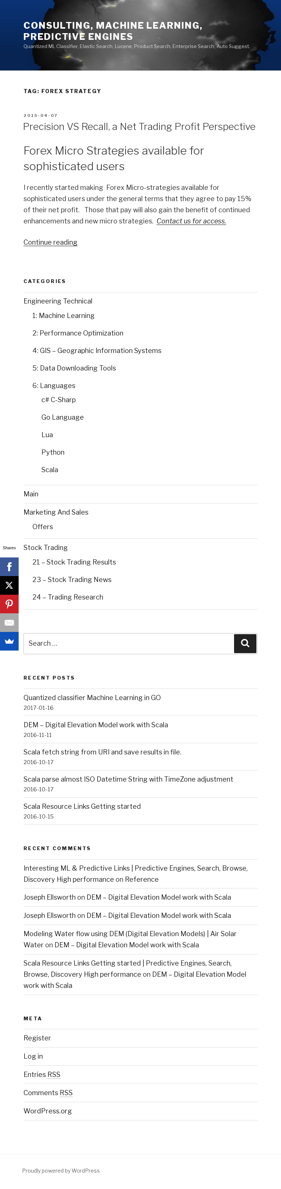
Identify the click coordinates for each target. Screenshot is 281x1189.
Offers (42, 527)
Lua (47, 435)
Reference (142, 879)
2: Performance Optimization (77, 333)
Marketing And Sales (55, 512)
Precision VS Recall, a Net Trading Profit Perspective (139, 126)
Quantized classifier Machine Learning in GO (92, 698)
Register (37, 1038)
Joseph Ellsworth (49, 897)
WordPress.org (47, 1111)
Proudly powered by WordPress (61, 1170)
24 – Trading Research (67, 597)
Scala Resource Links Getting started (82, 806)
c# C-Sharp (58, 400)
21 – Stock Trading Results (74, 562)
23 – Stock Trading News (71, 580)
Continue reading (50, 242)
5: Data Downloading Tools (74, 368)
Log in (33, 1056)
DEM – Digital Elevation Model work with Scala (95, 725)
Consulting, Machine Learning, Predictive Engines (113, 31)
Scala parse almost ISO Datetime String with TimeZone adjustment (128, 779)
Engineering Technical (57, 301)
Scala (49, 470)
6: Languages (53, 386)
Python (52, 452)
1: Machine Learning (63, 315)
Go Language (62, 417)
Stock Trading (45, 547)
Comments (48, 1093)
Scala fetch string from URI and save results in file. (102, 752)
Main (30, 494)
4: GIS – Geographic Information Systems (96, 351)
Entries (41, 1074)
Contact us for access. (191, 221)
